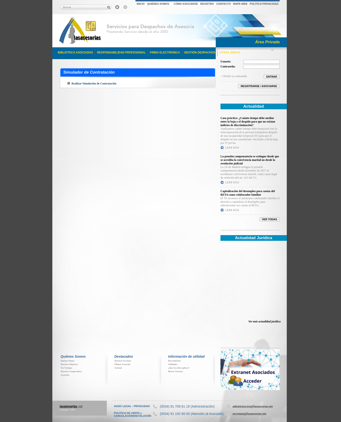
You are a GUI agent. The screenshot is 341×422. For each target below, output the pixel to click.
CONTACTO (223, 3)
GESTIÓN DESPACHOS (199, 52)
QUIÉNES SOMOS (158, 3)
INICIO (141, 3)
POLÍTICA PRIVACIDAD (264, 3)
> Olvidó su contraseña (233, 76)
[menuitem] (140, 4)
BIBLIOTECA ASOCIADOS (75, 52)
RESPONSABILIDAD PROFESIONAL (121, 52)
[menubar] (207, 4)
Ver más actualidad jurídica (264, 321)
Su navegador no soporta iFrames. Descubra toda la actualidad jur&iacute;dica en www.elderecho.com (250, 283)
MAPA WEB (240, 3)
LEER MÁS (232, 147)
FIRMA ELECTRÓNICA (165, 52)
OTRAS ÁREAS (229, 52)
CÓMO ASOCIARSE (186, 3)
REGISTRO (207, 3)
